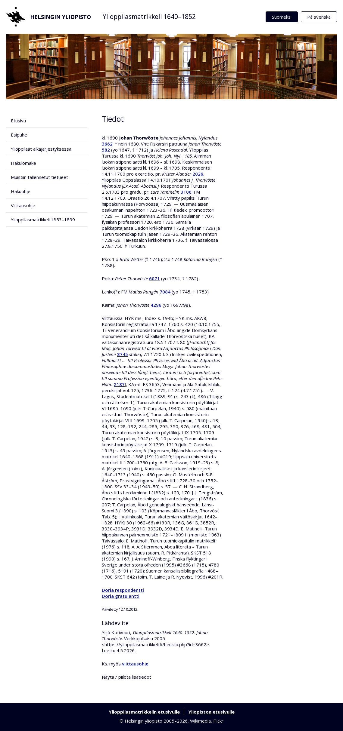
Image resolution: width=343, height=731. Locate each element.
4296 (156, 305)
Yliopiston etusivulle (211, 712)
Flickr (218, 721)
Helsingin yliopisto (48, 16)
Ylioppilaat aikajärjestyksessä (41, 149)
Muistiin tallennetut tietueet (39, 177)
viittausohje (135, 664)
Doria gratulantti (120, 596)
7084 (165, 292)
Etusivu (18, 121)
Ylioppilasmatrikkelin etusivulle (144, 712)
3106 (186, 192)
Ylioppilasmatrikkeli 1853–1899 (43, 220)
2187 (119, 384)
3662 (107, 144)
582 (106, 150)
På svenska (319, 17)
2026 (197, 174)
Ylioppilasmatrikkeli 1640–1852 (149, 16)
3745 (122, 354)
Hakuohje (20, 191)
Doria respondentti (123, 590)
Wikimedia (200, 721)
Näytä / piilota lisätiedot (126, 677)
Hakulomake (23, 163)
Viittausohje (23, 205)
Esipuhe (19, 135)
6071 (154, 278)
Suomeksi (282, 17)
